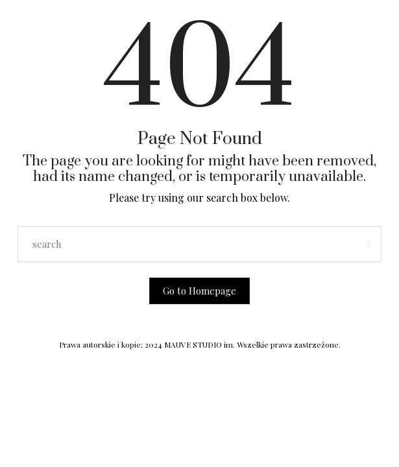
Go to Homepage (199, 290)
